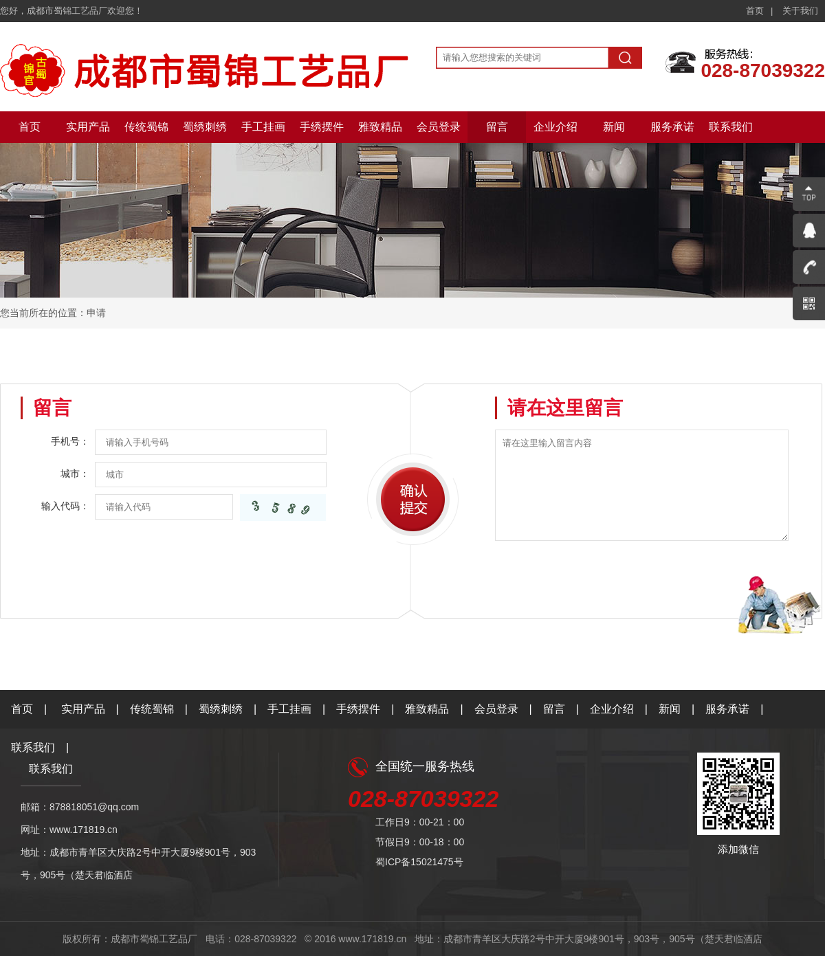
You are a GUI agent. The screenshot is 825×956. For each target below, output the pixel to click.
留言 (497, 127)
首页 (755, 10)
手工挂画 (263, 127)
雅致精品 (380, 127)
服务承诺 (672, 127)
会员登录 (439, 127)
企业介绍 (556, 127)
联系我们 (731, 127)
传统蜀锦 (146, 127)
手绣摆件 (322, 127)
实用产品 (88, 127)
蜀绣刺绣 (205, 127)
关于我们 (800, 10)
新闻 (614, 127)
